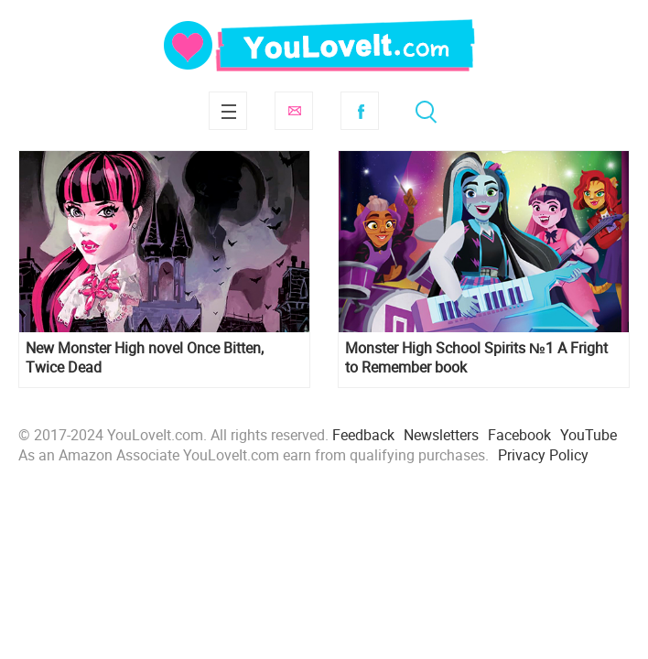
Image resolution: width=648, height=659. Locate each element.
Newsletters (441, 435)
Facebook (359, 111)
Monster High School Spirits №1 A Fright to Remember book (476, 358)
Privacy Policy (543, 455)
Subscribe (294, 111)
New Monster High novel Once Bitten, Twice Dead (145, 358)
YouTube (588, 435)
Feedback (363, 435)
